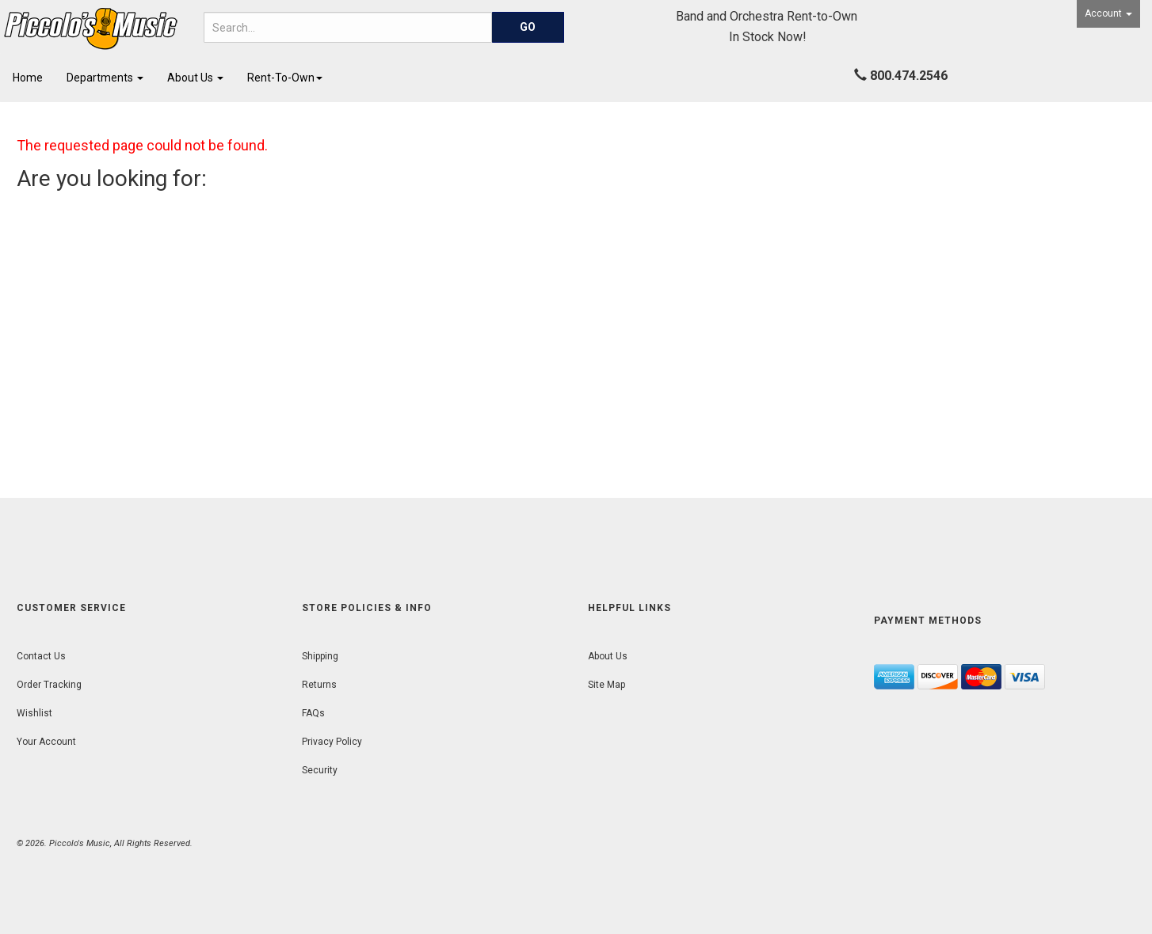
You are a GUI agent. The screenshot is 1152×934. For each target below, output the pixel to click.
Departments (105, 77)
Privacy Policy (332, 741)
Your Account (46, 741)
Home (28, 77)
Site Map (606, 684)
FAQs (313, 713)
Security (320, 770)
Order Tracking (49, 684)
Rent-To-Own (284, 77)
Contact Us (41, 656)
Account (1108, 13)
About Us (195, 77)
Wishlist (34, 713)
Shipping (320, 656)
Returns (319, 684)
